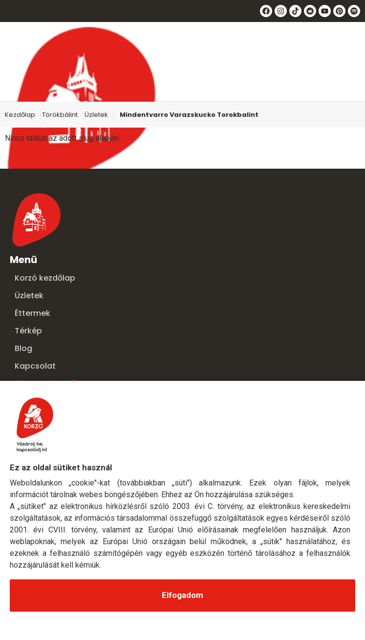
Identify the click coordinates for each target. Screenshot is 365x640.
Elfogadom (182, 595)
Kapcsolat (35, 366)
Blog (23, 348)
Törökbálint (60, 114)
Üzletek (96, 114)
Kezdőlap (20, 114)
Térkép (28, 330)
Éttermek (32, 313)
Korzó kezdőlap (45, 278)
